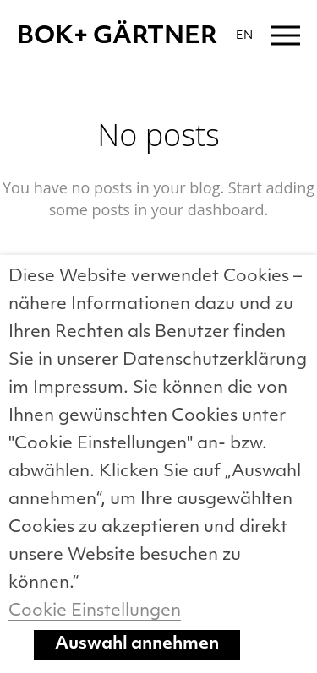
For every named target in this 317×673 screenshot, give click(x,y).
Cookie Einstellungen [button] (94, 611)
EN (244, 35)
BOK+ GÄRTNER (117, 37)
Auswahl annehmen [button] (137, 644)
